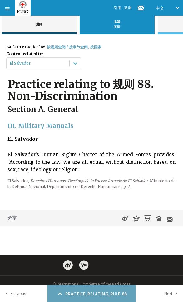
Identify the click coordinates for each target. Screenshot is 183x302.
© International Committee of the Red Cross (91, 284)
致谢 (128, 7)
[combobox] (10, 63)
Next (172, 293)
